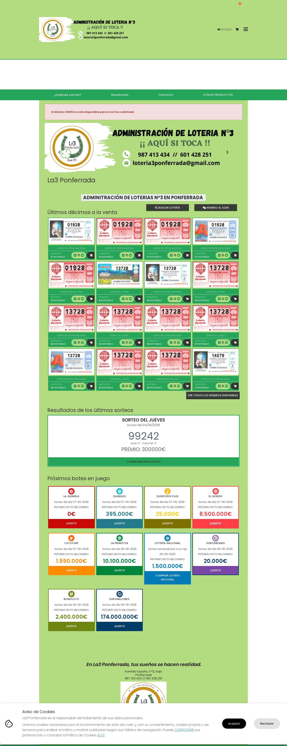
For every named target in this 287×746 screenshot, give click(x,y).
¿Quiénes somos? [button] (67, 95)
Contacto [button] (165, 95)
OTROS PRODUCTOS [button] (218, 95)
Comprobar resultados (144, 462)
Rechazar (267, 723)
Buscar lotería (167, 207)
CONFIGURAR (184, 730)
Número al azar (215, 207)
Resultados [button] (119, 95)
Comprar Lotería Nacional (167, 577)
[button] (59, 152)
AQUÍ (101, 735)
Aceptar (234, 723)
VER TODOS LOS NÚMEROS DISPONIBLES (213, 395)
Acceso (224, 29)
